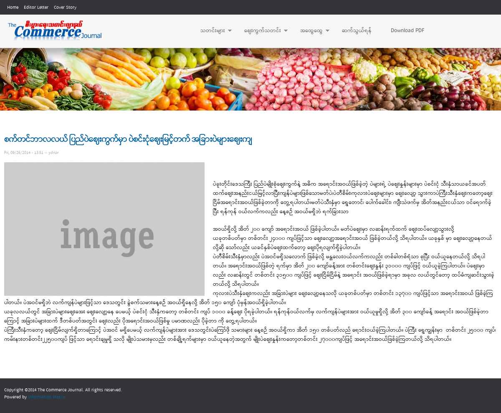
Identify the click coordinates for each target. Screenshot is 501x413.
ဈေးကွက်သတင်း (262, 30)
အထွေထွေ (310, 30)
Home (12, 7)
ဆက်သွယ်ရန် (357, 30)
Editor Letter (36, 7)
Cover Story (65, 7)
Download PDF (407, 30)
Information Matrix (46, 397)
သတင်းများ (212, 30)
